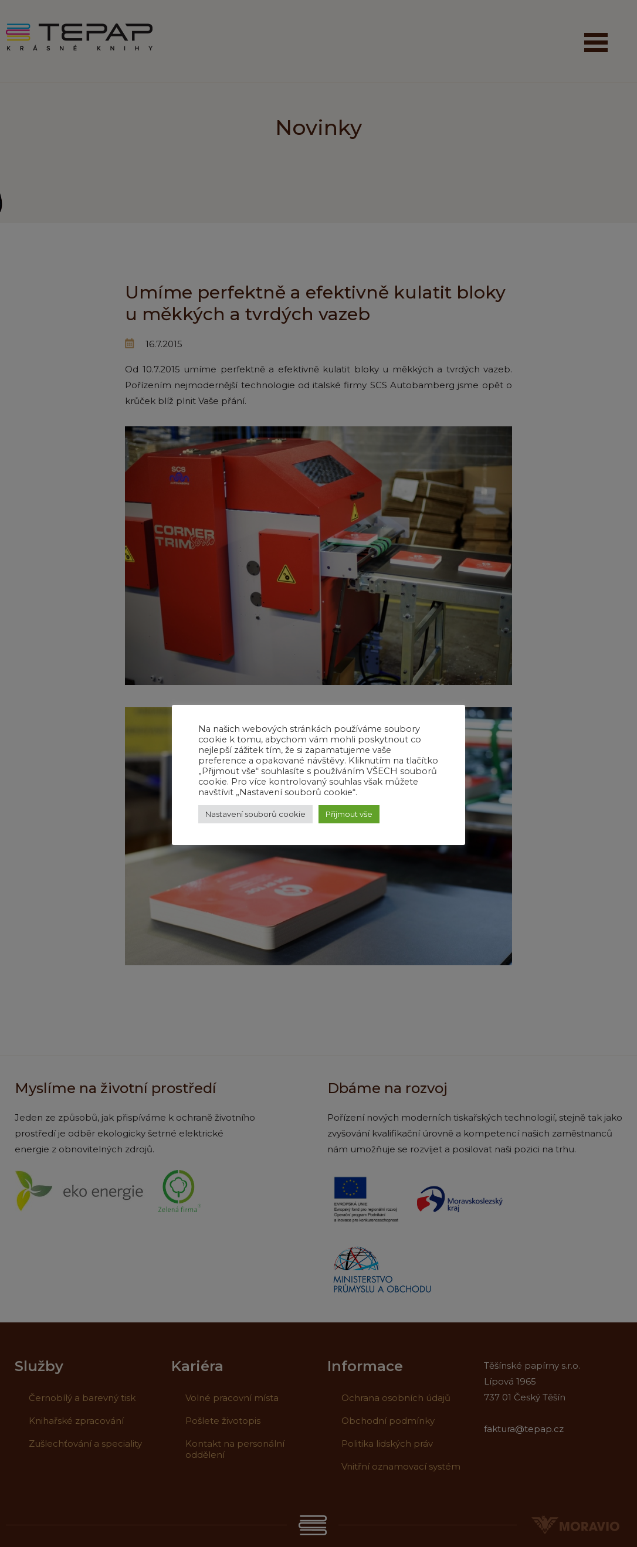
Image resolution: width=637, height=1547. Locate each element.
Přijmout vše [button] (349, 814)
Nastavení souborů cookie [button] (255, 814)
